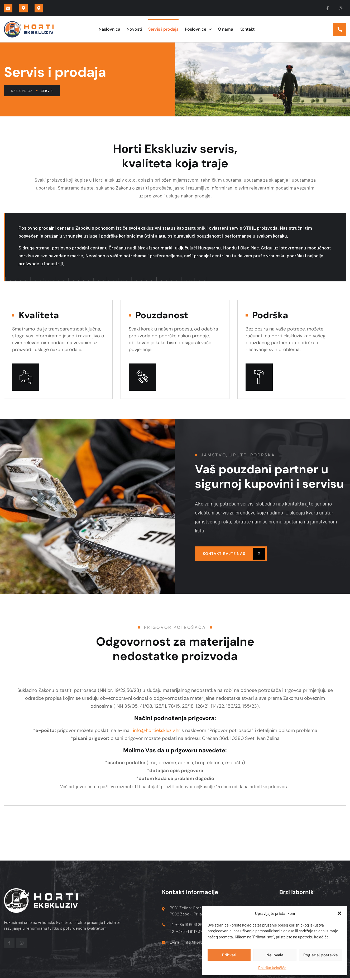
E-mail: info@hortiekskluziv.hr (197, 941)
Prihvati (229, 955)
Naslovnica (24, 91)
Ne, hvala (274, 955)
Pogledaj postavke (320, 955)
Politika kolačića (272, 967)
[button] (339, 913)
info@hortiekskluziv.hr (156, 730)
